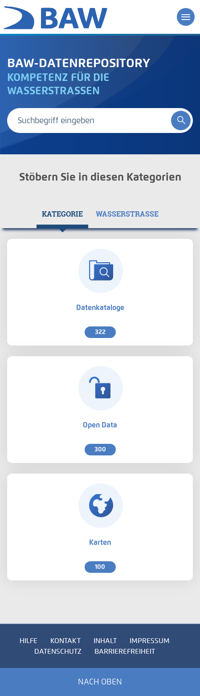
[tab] (62, 214)
